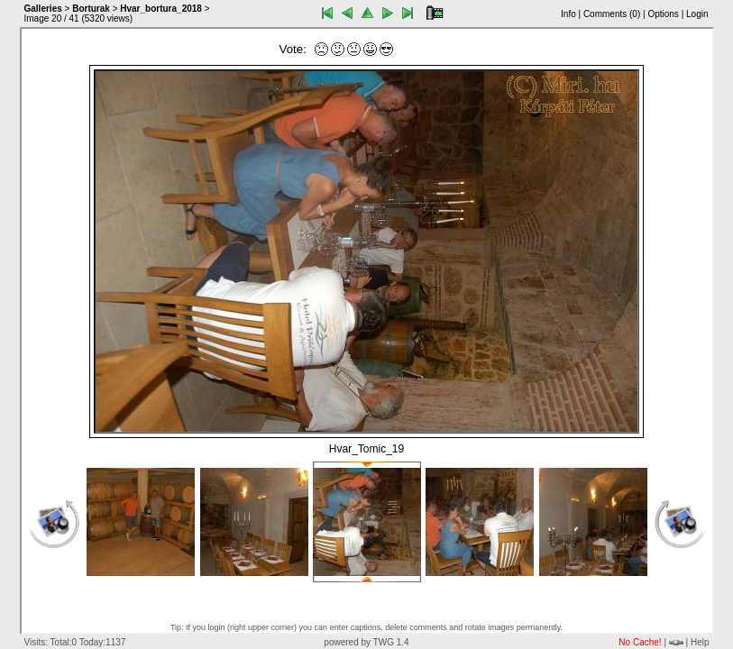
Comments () (611, 14)
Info (568, 14)
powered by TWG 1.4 (366, 642)
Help (700, 642)
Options (662, 14)
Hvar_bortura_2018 (161, 9)
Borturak (91, 9)
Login (697, 14)
